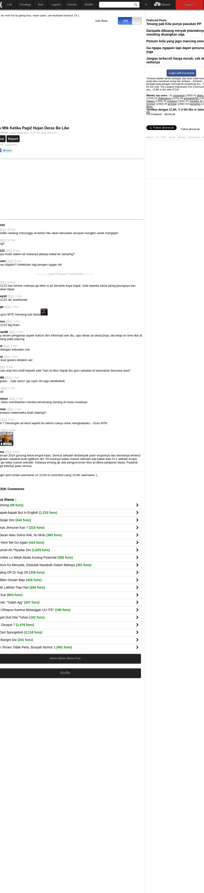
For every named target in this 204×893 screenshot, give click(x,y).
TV (157, 137)
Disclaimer (194, 137)
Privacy (182, 137)
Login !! (189, 4)
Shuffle (88, 4)
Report (13, 139)
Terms (172, 137)
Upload (165, 4)
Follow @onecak (190, 129)
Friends (72, 4)
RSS (163, 137)
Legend (55, 4)
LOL (9, 4)
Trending (25, 4)
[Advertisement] (108, 189)
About (149, 137)
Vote (40, 4)
